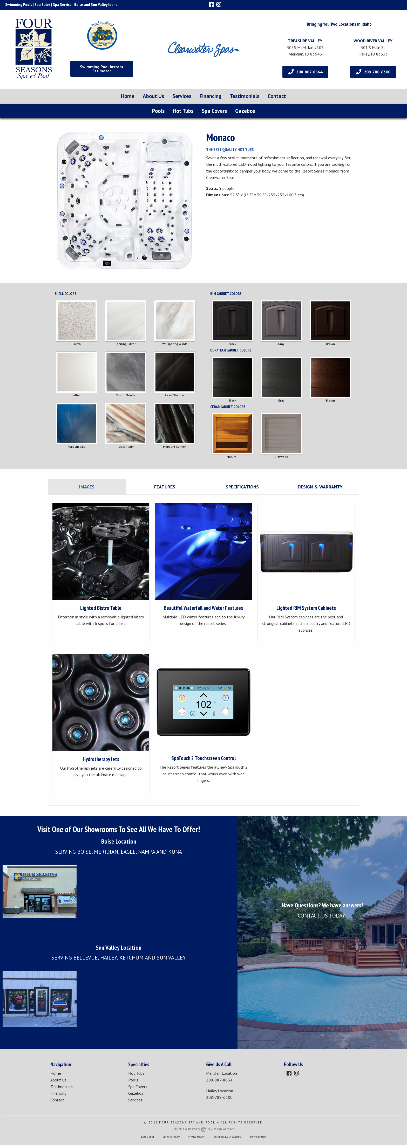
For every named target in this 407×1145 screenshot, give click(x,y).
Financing (210, 96)
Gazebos (245, 110)
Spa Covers (214, 110)
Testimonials (244, 96)
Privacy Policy (196, 1137)
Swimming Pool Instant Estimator (102, 68)
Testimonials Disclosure (226, 1137)
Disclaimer (147, 1137)
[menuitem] (128, 96)
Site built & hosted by (203, 1129)
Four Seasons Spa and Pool (187, 1122)
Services (181, 96)
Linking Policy (171, 1137)
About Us (153, 96)
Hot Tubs (183, 110)
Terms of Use (258, 1137)
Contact (277, 96)
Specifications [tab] (242, 487)
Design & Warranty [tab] (320, 487)
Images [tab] (86, 487)
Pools (158, 110)
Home (127, 96)
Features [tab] (164, 487)
